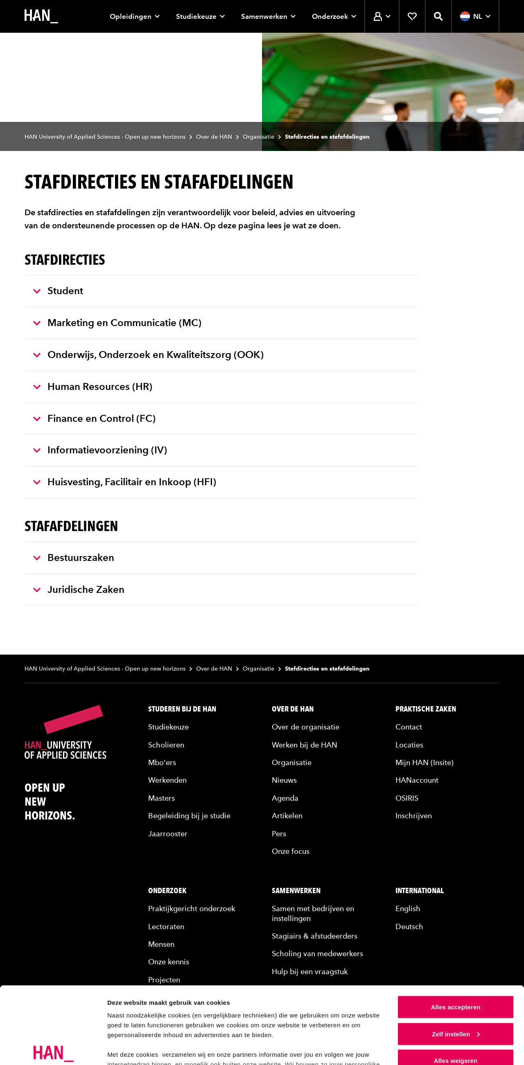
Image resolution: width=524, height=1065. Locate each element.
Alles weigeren (455, 1003)
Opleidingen (135, 16)
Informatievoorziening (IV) (100, 450)
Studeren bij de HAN (182, 709)
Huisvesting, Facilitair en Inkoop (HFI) (124, 482)
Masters (161, 798)
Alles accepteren (456, 950)
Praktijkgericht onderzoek (191, 908)
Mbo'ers (162, 762)
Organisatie (258, 136)
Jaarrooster (167, 833)
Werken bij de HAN (304, 745)
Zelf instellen (456, 977)
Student (58, 291)
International (419, 890)
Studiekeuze (200, 16)
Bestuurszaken (73, 557)
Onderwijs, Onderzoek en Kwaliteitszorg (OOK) (148, 354)
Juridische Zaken (78, 589)
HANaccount (416, 780)
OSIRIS (406, 798)
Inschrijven (413, 815)
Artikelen (287, 815)
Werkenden (167, 780)
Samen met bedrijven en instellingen (313, 913)
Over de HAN (214, 136)
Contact (408, 727)
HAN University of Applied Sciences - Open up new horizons (105, 136)
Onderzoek (334, 16)
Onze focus (290, 851)
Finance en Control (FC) (94, 418)
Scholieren (166, 745)
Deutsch (409, 926)
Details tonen (126, 1048)
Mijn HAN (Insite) (424, 762)
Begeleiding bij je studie (189, 815)
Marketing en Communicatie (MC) (117, 323)
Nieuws (284, 780)
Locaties (409, 745)
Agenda (285, 798)
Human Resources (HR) (92, 386)
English (407, 908)
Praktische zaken (425, 709)
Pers (279, 833)
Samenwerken (268, 16)
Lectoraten (166, 926)
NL (475, 16)
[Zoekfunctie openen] (438, 16)
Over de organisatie (305, 727)
